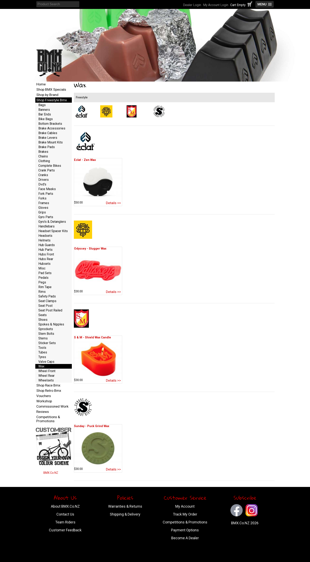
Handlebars (46, 226)
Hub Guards (46, 245)
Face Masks (47, 189)
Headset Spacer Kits (53, 231)
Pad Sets (45, 273)
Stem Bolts (46, 334)
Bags (42, 105)
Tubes (42, 352)
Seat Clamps (47, 301)
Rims (42, 292)
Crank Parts (46, 170)
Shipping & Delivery (125, 514)
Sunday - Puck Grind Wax (91, 426)
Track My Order (185, 514)
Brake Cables (47, 133)
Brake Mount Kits (50, 142)
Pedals (43, 278)
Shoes (42, 320)
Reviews (42, 412)
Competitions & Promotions (48, 419)
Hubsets (44, 264)
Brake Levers (47, 138)
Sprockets (45, 329)
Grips (42, 212)
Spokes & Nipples (51, 324)
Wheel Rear (46, 376)
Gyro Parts (45, 217)
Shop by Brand (47, 95)
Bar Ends (44, 114)
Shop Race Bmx (48, 385)
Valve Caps (46, 362)
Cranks (43, 175)
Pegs (42, 282)
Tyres (42, 357)
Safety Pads (47, 296)
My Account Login (215, 5)
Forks (42, 198)
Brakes (43, 152)
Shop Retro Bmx (48, 391)
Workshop (44, 401)
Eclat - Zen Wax (85, 160)
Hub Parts (45, 250)
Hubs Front (46, 254)
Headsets (45, 236)
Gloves (43, 208)
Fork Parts (45, 194)
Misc (41, 268)
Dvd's (42, 184)
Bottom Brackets (50, 124)
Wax (41, 366)
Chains (43, 156)
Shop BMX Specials (51, 89)
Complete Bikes (49, 166)
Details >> (113, 203)
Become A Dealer (185, 538)
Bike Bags (45, 119)
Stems (43, 338)
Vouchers (43, 396)
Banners (44, 110)
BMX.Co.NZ (50, 473)
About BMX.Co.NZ (65, 506)
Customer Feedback (65, 530)
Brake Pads (46, 147)
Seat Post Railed (50, 310)
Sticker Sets (47, 343)
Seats (42, 315)
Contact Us (65, 514)
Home (41, 84)
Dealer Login (192, 5)
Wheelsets (46, 380)
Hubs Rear (45, 259)
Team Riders (65, 522)
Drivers (43, 180)
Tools (42, 348)
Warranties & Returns (125, 506)
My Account (185, 506)
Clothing (44, 161)
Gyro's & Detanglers (52, 222)
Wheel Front (46, 371)
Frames (43, 203)
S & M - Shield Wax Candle (92, 337)
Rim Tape (45, 287)
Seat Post (45, 306)
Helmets (44, 240)
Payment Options (185, 530)
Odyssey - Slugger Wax (90, 248)
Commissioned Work (52, 406)
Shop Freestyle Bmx (51, 100)
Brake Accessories (51, 128)
